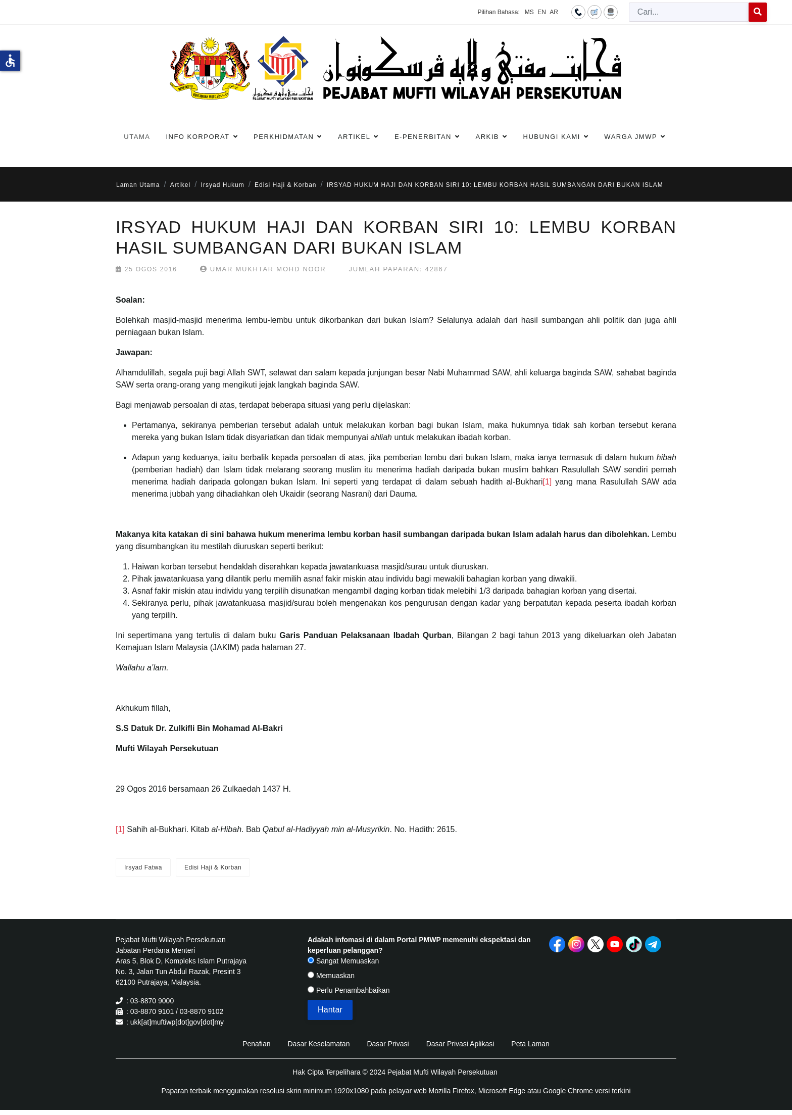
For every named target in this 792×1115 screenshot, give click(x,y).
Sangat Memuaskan (343, 961)
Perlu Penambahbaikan (348, 990)
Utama (137, 136)
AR (554, 12)
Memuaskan (331, 976)
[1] (547, 481)
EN (541, 12)
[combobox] (689, 12)
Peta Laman (530, 1044)
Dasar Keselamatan (318, 1044)
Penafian (256, 1044)
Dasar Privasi (388, 1044)
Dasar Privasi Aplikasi (460, 1044)
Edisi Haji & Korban (212, 867)
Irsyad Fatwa (143, 867)
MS (529, 12)
